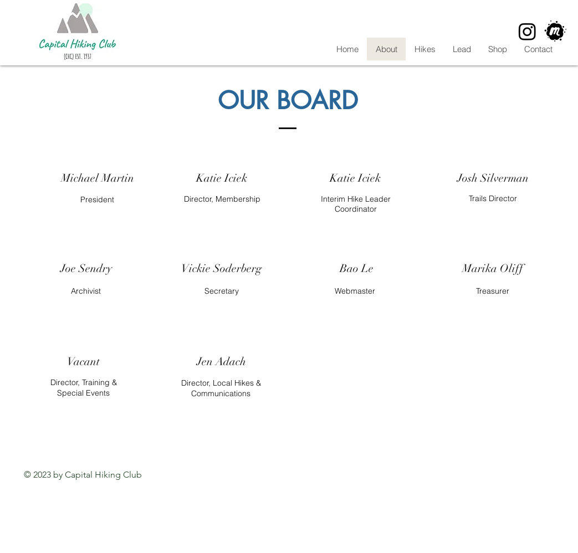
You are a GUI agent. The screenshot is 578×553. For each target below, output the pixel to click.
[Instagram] (527, 31)
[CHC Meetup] (555, 31)
